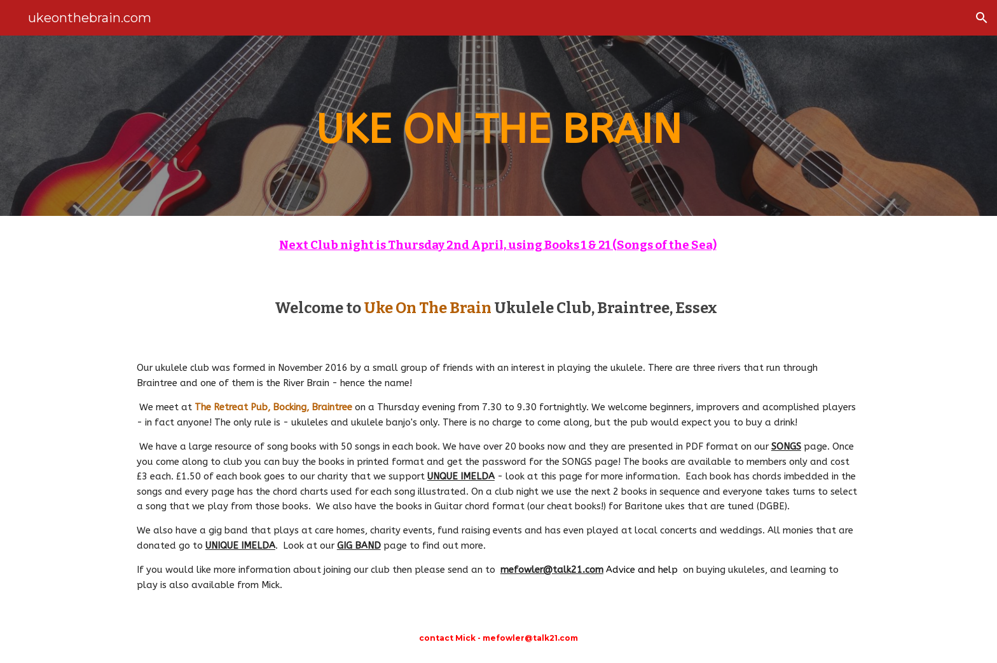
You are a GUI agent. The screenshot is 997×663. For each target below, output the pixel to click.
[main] (498, 125)
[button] (981, 18)
